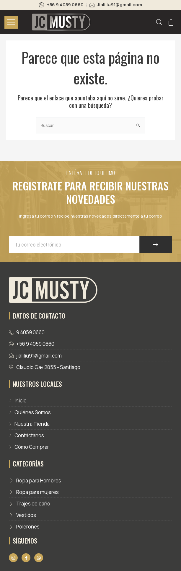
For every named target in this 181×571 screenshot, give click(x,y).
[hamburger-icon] (11, 22)
